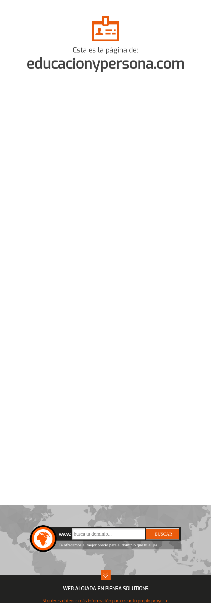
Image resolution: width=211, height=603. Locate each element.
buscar (163, 534)
